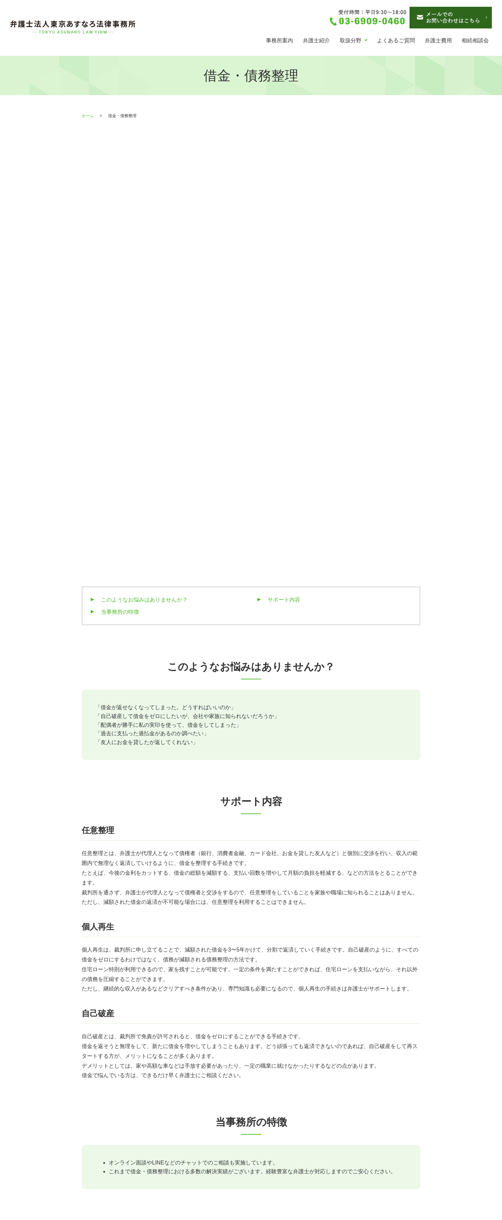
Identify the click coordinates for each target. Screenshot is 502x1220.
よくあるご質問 (396, 40)
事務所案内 (279, 40)
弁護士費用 (438, 40)
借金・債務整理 (106, 1135)
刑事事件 (188, 1135)
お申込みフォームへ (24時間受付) (337, 989)
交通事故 (188, 1111)
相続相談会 (475, 40)
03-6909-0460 (165, 990)
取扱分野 (350, 40)
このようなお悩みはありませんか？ (144, 312)
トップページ (103, 1100)
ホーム (88, 115)
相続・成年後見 (196, 1100)
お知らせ (278, 1100)
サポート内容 (284, 312)
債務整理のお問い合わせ (297, 1135)
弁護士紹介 (316, 40)
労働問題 (188, 1123)
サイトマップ (284, 1159)
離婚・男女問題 (106, 1147)
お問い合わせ (284, 1147)
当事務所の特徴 (120, 325)
